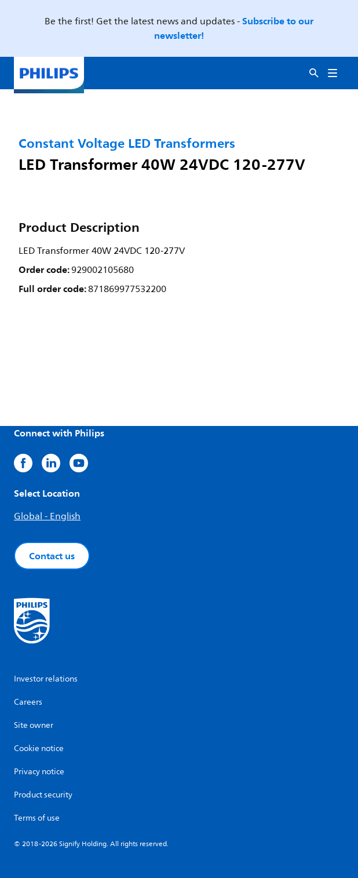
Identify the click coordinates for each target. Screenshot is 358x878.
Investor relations (46, 679)
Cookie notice (39, 748)
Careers (28, 702)
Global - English (47, 516)
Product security (43, 795)
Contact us (52, 556)
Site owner (33, 725)
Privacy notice (39, 771)
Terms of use (37, 818)
